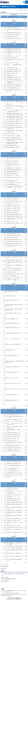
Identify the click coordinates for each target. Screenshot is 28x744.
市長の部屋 (4, 568)
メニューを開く (26, 2)
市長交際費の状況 (5, 566)
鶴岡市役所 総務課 (4, 577)
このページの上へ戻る (4, 564)
